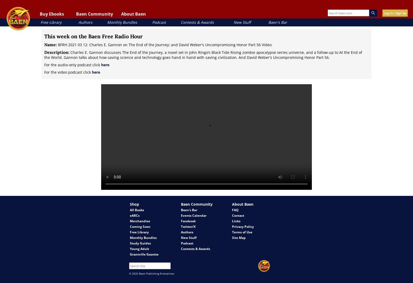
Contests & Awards (197, 22)
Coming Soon (140, 226)
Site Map (239, 237)
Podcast (159, 22)
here (105, 64)
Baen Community (94, 14)
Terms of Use (242, 232)
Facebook (188, 221)
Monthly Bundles (122, 22)
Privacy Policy (243, 226)
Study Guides (140, 243)
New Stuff (242, 22)
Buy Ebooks (52, 14)
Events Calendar (193, 215)
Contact (238, 215)
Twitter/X (188, 226)
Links (236, 221)
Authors (85, 22)
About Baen (133, 14)
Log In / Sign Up (395, 13)
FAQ (235, 210)
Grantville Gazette (144, 254)
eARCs (135, 215)
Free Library (51, 22)
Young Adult (139, 249)
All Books (137, 210)
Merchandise (140, 221)
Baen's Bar (277, 22)
